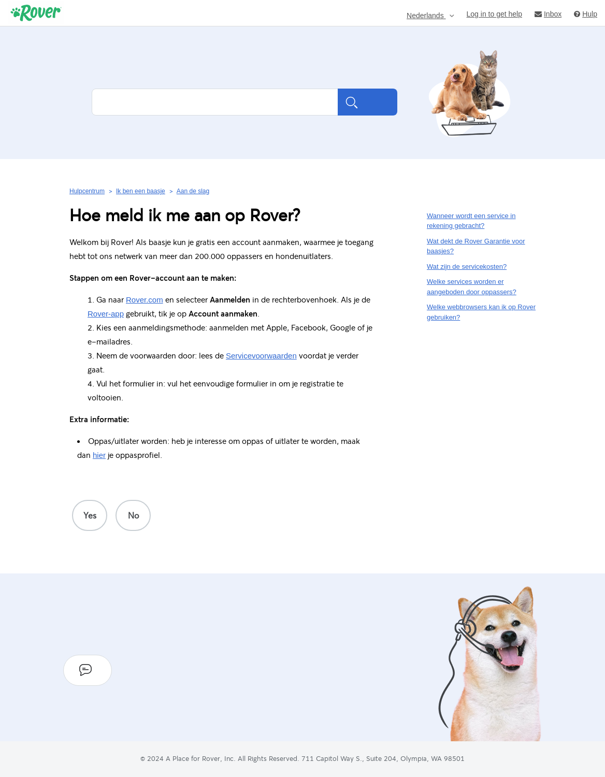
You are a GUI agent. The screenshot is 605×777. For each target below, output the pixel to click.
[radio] (89, 515)
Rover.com (144, 299)
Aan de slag (193, 191)
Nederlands (426, 16)
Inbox (548, 14)
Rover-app (106, 313)
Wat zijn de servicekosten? (467, 266)
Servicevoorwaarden (261, 355)
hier (99, 455)
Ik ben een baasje (140, 191)
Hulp (585, 14)
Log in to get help (494, 14)
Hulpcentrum (87, 191)
